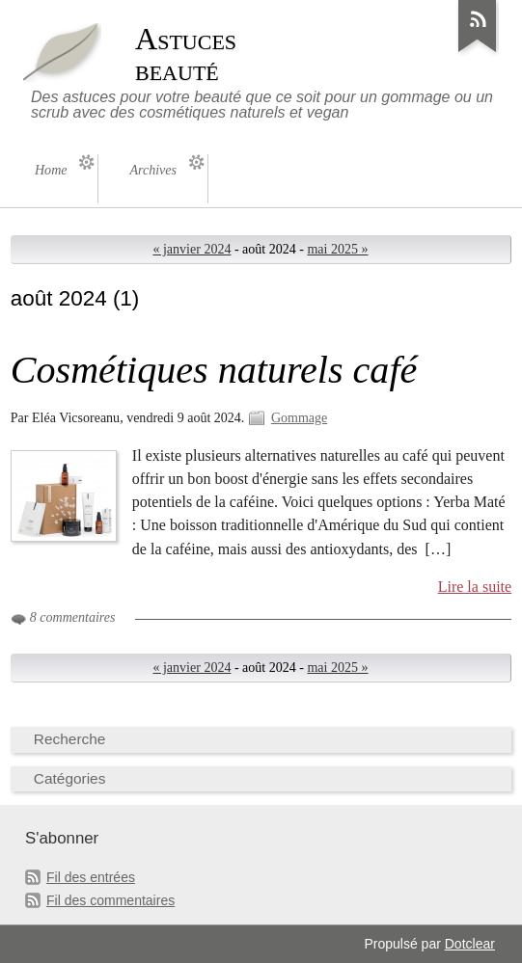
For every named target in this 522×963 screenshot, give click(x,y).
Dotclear (470, 943)
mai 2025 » (337, 249)
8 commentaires (73, 617)
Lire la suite (475, 586)
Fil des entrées (90, 877)
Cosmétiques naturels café (214, 369)
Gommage (299, 418)
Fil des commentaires (110, 900)
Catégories (70, 778)
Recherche (70, 739)
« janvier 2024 (191, 249)
